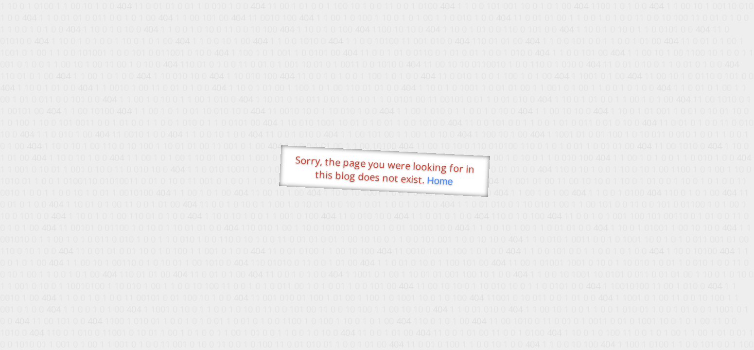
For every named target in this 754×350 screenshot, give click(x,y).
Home (439, 181)
